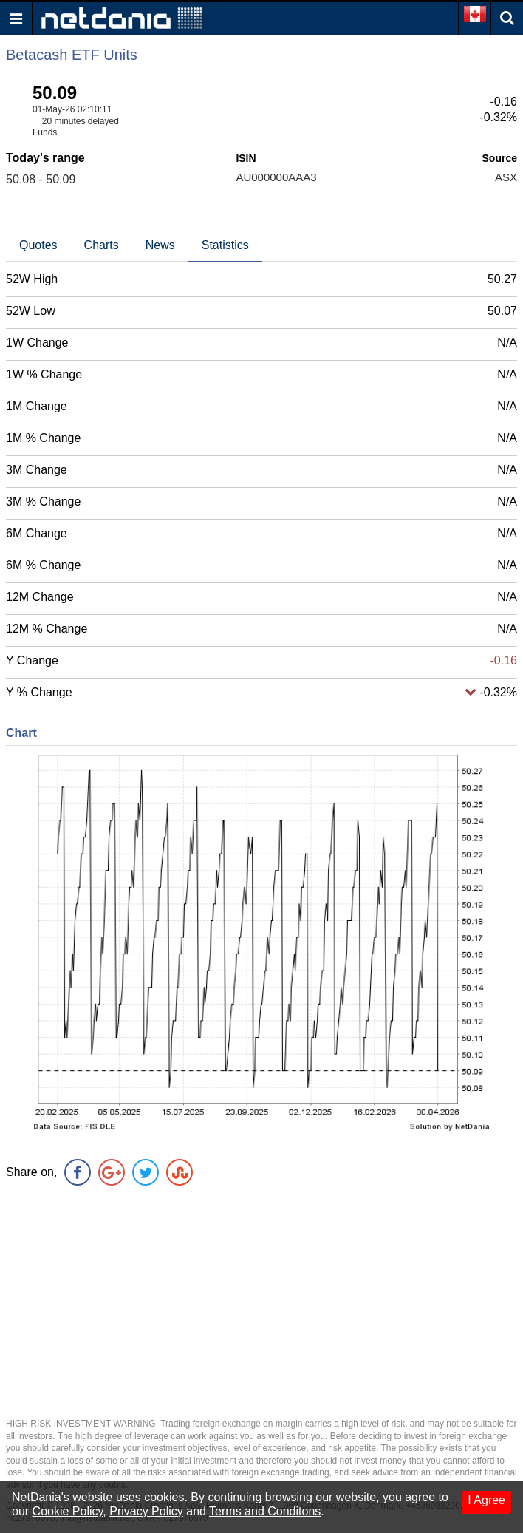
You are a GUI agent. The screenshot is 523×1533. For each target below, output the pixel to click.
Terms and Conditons (265, 1511)
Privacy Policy (146, 1511)
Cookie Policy (68, 1511)
